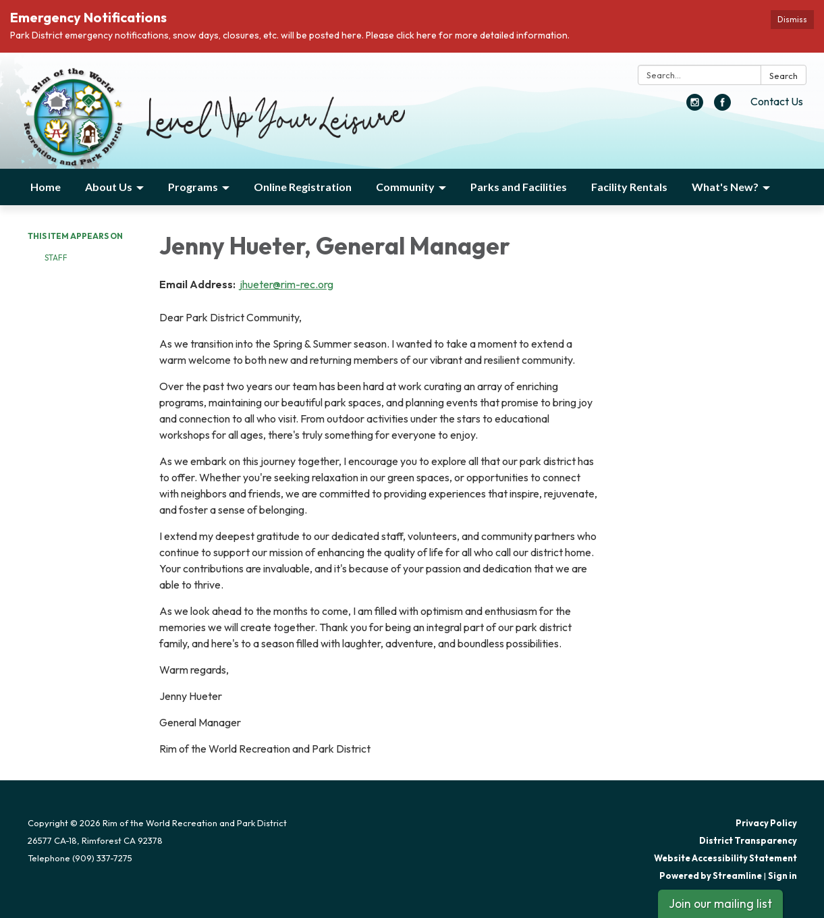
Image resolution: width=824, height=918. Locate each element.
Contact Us (776, 101)
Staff (56, 257)
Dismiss (792, 19)
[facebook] (722, 106)
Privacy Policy (766, 822)
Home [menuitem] (45, 186)
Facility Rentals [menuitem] (629, 186)
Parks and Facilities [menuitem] (518, 186)
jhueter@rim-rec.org (285, 284)
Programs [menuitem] (193, 186)
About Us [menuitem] (108, 186)
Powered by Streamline (710, 875)
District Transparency (748, 840)
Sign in (782, 875)
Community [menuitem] (405, 186)
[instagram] (694, 106)
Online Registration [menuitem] (303, 186)
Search (783, 75)
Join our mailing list (720, 903)
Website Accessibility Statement (725, 858)
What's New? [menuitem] (725, 186)
